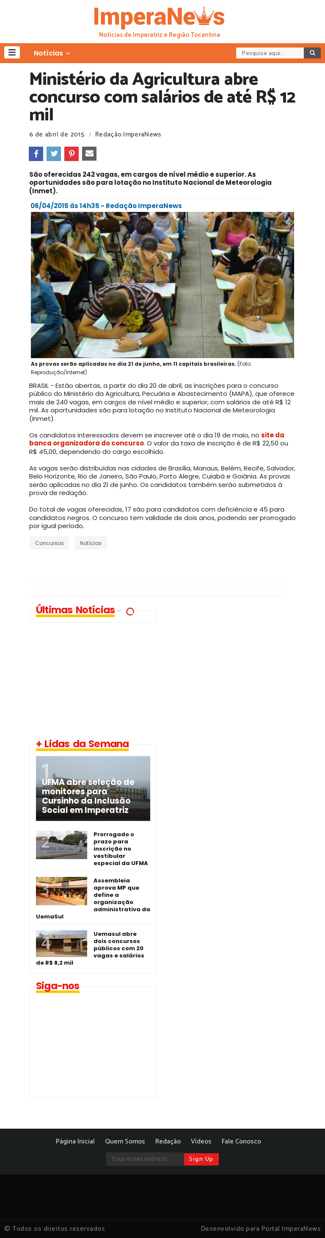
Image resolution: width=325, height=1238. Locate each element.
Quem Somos (125, 1141)
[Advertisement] (236, 669)
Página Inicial (75, 1141)
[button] (12, 52)
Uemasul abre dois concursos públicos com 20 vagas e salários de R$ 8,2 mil (90, 948)
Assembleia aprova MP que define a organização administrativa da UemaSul (93, 898)
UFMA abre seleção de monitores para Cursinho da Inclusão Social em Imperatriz (88, 796)
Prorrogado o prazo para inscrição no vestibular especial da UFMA (121, 849)
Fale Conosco (241, 1141)
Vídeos (201, 1141)
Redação (168, 1141)
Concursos (49, 543)
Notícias (91, 543)
